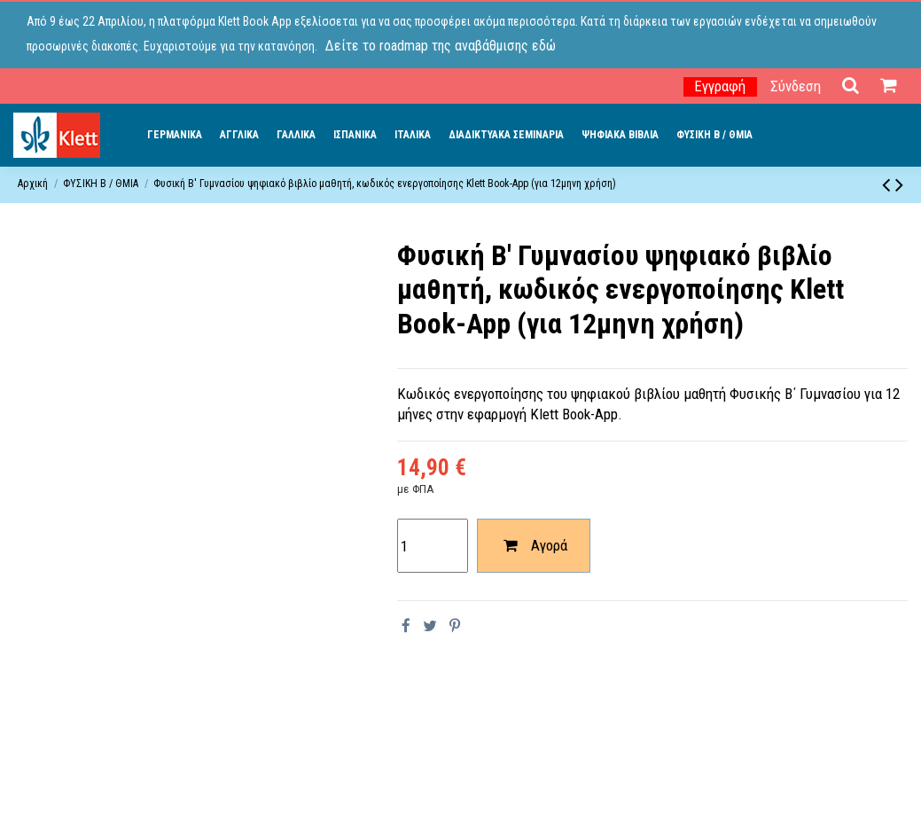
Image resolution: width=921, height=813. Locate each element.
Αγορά (534, 545)
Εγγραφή (719, 86)
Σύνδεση (795, 86)
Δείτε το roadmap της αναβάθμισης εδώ (440, 45)
